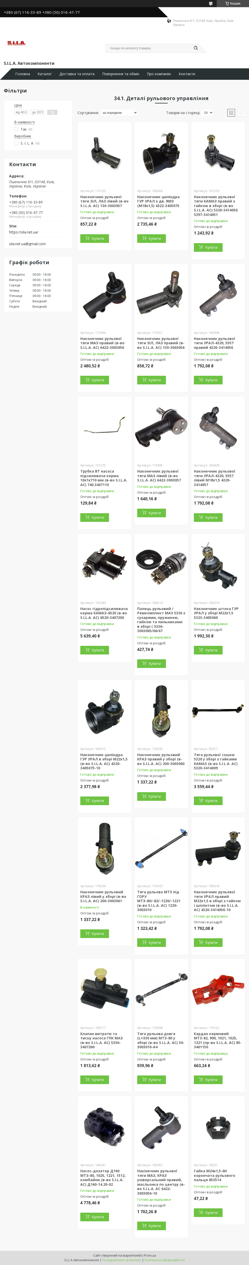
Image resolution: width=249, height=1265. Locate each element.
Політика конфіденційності (165, 1260)
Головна (22, 74)
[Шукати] (196, 48)
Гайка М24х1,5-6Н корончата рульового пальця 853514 (214, 1175)
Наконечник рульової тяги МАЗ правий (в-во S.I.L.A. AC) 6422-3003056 (102, 343)
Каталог (45, 74)
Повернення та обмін (120, 74)
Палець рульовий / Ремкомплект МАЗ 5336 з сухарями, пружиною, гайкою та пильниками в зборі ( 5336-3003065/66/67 (161, 619)
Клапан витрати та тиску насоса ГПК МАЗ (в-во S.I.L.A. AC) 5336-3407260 (101, 1040)
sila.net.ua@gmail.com (27, 244)
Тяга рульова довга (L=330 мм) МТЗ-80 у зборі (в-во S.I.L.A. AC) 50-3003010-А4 (160, 1040)
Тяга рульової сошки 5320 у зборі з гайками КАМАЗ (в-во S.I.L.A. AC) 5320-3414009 (216, 761)
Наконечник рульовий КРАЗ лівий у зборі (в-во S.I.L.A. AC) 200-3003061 (103, 896)
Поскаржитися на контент (121, 1260)
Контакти (187, 74)
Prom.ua (150, 1255)
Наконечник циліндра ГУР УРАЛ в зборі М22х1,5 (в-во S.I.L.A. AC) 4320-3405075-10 (104, 761)
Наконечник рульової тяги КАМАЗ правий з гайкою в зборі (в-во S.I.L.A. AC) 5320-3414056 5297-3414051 (216, 205)
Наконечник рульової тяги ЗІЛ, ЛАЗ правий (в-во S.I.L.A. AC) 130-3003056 (160, 343)
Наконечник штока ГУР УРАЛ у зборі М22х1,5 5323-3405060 (216, 613)
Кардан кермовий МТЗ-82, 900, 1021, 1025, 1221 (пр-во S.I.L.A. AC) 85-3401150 (218, 1040)
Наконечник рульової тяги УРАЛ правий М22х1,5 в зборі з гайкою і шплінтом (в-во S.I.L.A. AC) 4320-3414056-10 (217, 900)
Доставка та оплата (77, 74)
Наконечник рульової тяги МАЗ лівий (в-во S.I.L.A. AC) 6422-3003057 (159, 475)
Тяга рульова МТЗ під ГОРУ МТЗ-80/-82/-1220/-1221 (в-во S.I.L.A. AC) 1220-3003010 (158, 900)
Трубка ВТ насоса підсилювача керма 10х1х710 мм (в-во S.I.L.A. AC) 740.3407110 (103, 478)
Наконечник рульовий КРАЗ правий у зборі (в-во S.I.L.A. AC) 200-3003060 (160, 759)
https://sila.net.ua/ (23, 232)
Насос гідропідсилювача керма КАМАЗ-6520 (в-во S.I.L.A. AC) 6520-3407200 (104, 613)
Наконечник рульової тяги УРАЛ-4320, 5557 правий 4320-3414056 (214, 343)
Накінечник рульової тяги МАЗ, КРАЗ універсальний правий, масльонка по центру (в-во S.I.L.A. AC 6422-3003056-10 (161, 1182)
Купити (98, 238)
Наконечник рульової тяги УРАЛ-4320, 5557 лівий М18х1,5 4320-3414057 (214, 478)
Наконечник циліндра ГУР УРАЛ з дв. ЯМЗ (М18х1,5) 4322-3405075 (158, 201)
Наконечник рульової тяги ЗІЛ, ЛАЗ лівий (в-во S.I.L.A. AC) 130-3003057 (104, 201)
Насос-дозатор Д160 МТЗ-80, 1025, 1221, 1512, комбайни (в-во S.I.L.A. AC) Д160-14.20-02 (103, 1177)
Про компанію (159, 74)
